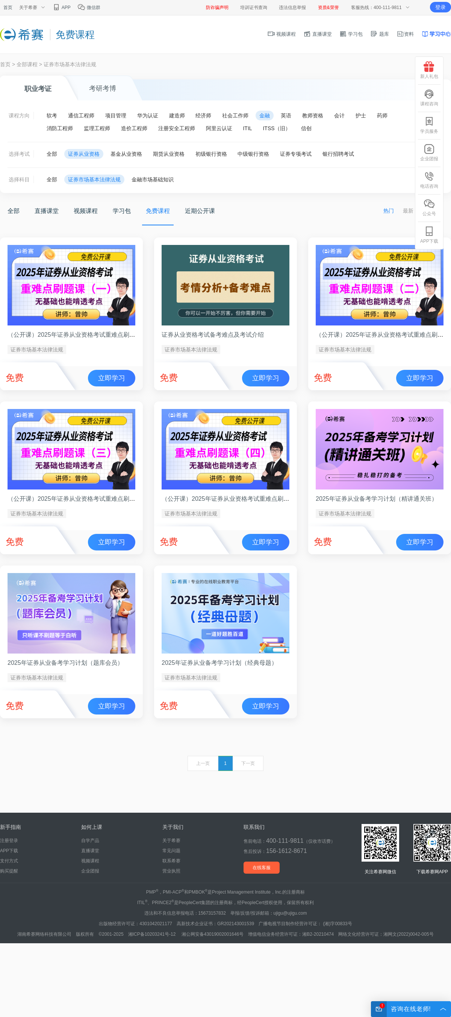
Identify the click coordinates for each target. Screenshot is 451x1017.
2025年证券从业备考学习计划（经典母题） (219, 663)
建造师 (177, 115)
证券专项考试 (296, 154)
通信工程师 (81, 115)
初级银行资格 (211, 154)
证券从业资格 (84, 154)
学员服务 (429, 125)
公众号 (429, 207)
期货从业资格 (169, 154)
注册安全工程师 (176, 128)
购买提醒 (9, 871)
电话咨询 (429, 180)
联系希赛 (171, 860)
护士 (361, 115)
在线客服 (262, 867)
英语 (286, 115)
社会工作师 (235, 115)
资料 (405, 34)
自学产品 (90, 840)
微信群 (88, 7)
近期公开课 (200, 211)
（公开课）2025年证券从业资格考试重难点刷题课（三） (83, 499)
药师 (382, 115)
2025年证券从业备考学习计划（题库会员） (65, 663)
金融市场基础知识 (153, 179)
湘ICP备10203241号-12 (152, 934)
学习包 (351, 34)
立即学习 (111, 378)
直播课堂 (317, 34)
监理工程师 (97, 128)
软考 (52, 115)
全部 (52, 154)
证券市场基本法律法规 (70, 64)
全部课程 (27, 64)
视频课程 (282, 34)
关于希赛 (171, 840)
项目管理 (115, 115)
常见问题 (171, 850)
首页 (7, 7)
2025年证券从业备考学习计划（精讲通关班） (376, 499)
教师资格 (312, 115)
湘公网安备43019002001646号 (213, 934)
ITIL (247, 128)
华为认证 (147, 115)
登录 (440, 7)
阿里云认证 (219, 128)
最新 (408, 211)
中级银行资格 (253, 154)
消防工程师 (60, 128)
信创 (306, 128)
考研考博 (102, 88)
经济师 (203, 115)
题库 (379, 34)
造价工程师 (134, 128)
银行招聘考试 (338, 154)
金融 (264, 115)
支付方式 (9, 860)
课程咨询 (429, 97)
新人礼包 (429, 70)
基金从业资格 (126, 154)
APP (61, 7)
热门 (388, 211)
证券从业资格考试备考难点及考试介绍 (213, 334)
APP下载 (9, 850)
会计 (339, 115)
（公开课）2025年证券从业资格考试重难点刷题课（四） (237, 499)
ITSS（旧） (276, 128)
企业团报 (90, 871)
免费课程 (158, 211)
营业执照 (171, 871)
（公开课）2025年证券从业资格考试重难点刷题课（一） (83, 334)
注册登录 (9, 840)
